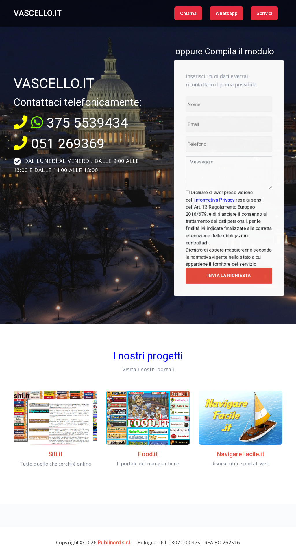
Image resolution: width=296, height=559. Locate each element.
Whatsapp (226, 13)
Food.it (148, 454)
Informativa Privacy (216, 196)
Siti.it (55, 454)
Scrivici (264, 13)
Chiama (188, 13)
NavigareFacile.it (240, 454)
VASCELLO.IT (38, 13)
